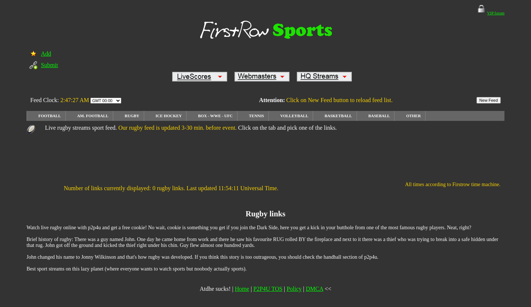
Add (46, 53)
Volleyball (294, 116)
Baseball (379, 116)
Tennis (256, 116)
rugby (132, 116)
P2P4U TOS (267, 289)
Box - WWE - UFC (215, 116)
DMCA (314, 289)
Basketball (338, 116)
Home (242, 289)
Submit (49, 65)
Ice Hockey (169, 116)
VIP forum (495, 13)
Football (49, 116)
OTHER (413, 116)
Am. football (92, 116)
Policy (294, 289)
